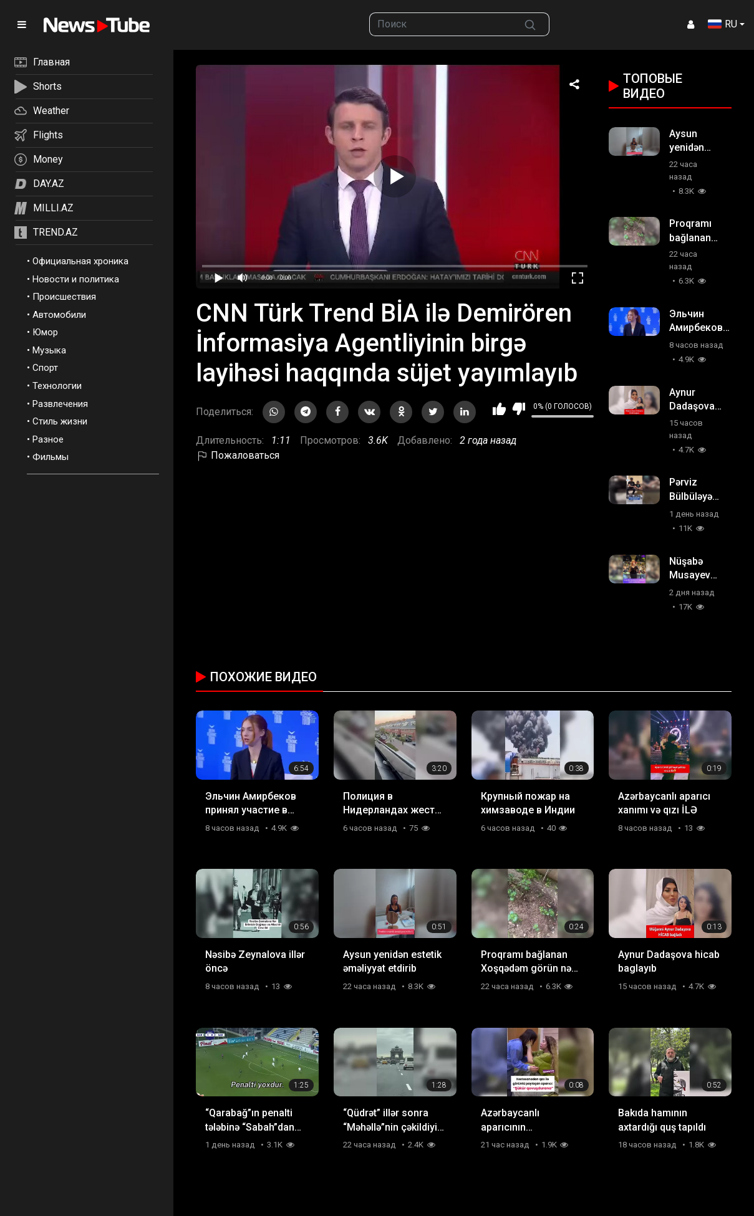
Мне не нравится (518, 409)
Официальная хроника (80, 261)
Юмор (45, 332)
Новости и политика (75, 279)
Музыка (49, 350)
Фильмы (50, 456)
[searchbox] (440, 24)
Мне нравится (499, 409)
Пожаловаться (237, 455)
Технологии (57, 385)
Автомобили (59, 314)
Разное (48, 439)
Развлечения (60, 403)
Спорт (45, 367)
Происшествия (64, 296)
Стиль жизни (59, 421)
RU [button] (722, 24)
